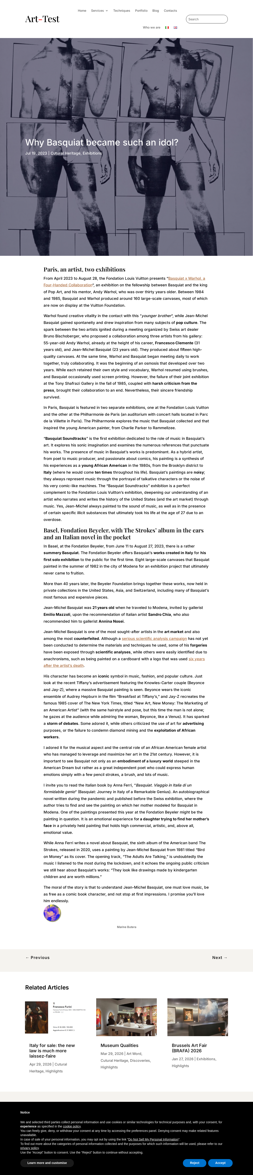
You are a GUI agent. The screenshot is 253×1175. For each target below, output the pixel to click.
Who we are (151, 27)
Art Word (133, 1053)
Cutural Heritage (65, 153)
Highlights (54, 1071)
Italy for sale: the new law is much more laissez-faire (52, 1051)
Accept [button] (220, 1163)
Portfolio (141, 10)
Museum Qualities (119, 1045)
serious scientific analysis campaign (154, 638)
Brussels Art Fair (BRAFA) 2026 (189, 1048)
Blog (155, 10)
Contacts (170, 10)
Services (97, 10)
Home (82, 10)
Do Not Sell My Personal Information (153, 1139)
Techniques (121, 10)
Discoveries (140, 1060)
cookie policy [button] (71, 1126)
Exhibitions (92, 153)
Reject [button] (194, 1163)
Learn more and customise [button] (47, 1163)
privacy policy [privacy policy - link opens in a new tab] (29, 1148)
